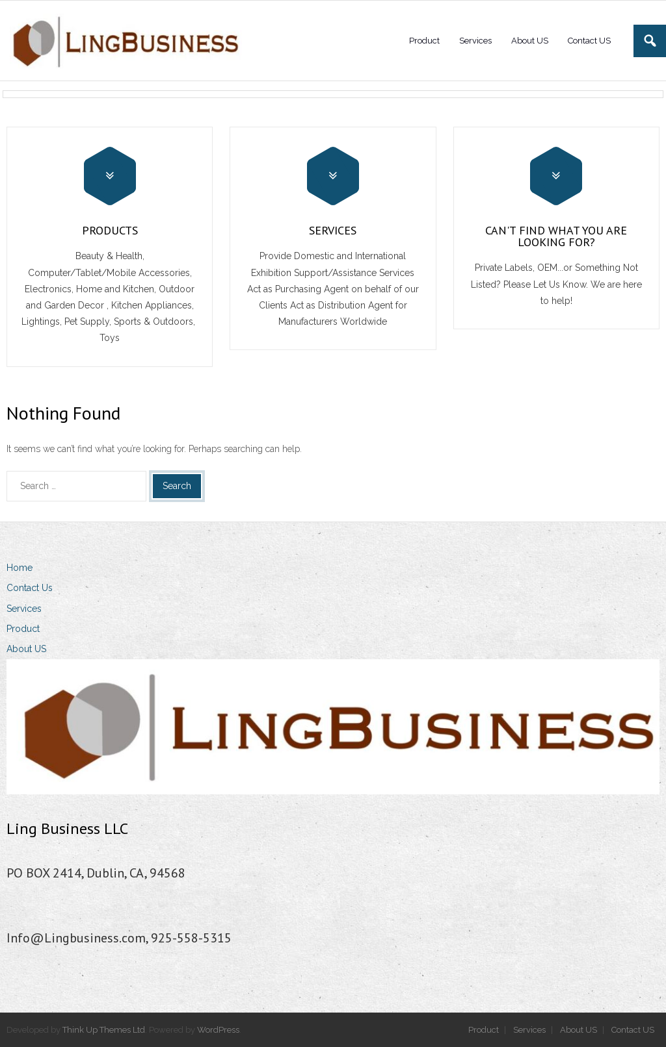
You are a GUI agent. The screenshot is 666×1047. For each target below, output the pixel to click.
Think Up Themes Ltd (103, 1030)
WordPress (218, 1030)
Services (24, 608)
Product (23, 629)
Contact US (632, 1030)
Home (20, 567)
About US (26, 649)
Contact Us (30, 588)
